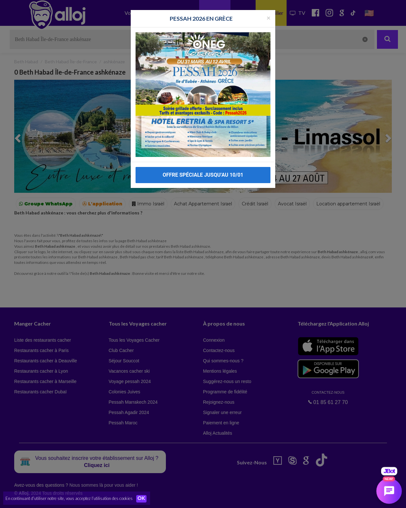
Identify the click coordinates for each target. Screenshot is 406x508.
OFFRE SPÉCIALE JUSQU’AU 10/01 (203, 172)
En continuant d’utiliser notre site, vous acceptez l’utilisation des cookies (69, 498)
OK (142, 498)
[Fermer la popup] (268, 14)
